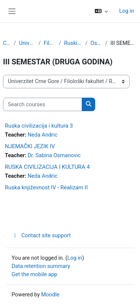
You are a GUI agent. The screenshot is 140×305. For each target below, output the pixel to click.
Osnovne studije (96, 43)
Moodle (50, 294)
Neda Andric (42, 134)
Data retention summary (41, 266)
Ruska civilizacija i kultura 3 (39, 125)
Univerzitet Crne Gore (27, 43)
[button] (101, 11)
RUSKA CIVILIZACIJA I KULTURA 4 (47, 167)
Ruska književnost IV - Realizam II (46, 187)
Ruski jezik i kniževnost (73, 43)
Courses (7, 43)
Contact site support (41, 235)
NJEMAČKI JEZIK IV (30, 146)
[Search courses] (42, 104)
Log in (126, 10)
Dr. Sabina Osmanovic (54, 155)
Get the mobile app (34, 274)
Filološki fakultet (50, 43)
